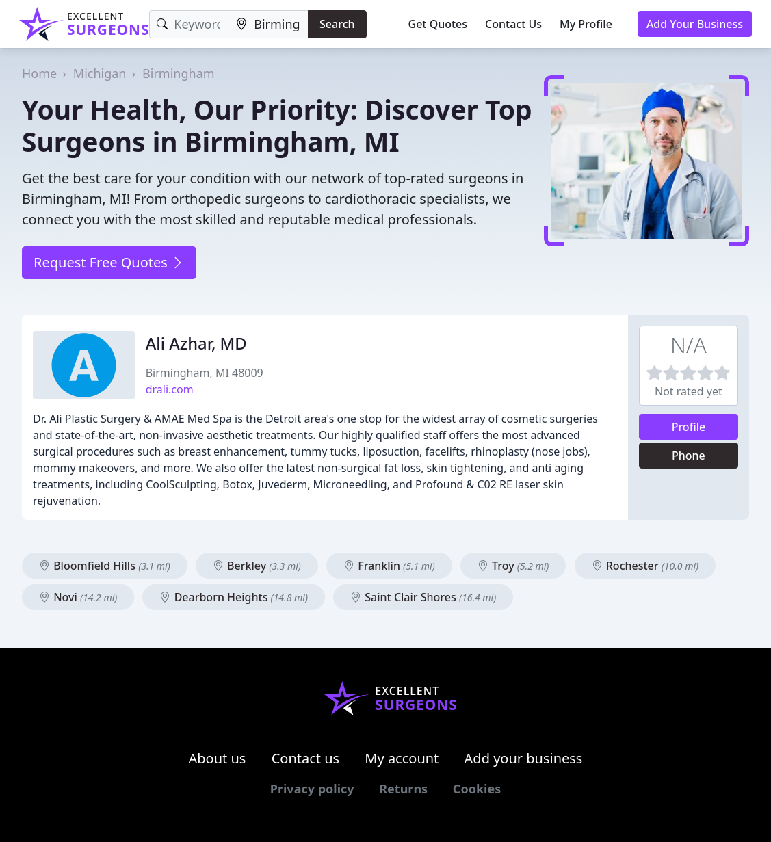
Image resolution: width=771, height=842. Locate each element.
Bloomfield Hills (104, 565)
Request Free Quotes (109, 262)
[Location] (268, 24)
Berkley (257, 565)
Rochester (645, 565)
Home (39, 73)
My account (402, 758)
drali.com (170, 389)
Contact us (306, 758)
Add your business (524, 758)
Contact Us (513, 23)
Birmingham (178, 73)
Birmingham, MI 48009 (204, 372)
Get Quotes (438, 23)
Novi (78, 597)
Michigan (100, 73)
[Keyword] (188, 24)
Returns (403, 788)
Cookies (477, 788)
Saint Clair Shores (423, 597)
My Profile (586, 23)
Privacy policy (312, 788)
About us (217, 758)
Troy (513, 565)
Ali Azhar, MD (196, 343)
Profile (689, 426)
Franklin (389, 565)
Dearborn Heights (233, 597)
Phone (688, 455)
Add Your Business (694, 23)
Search (336, 23)
